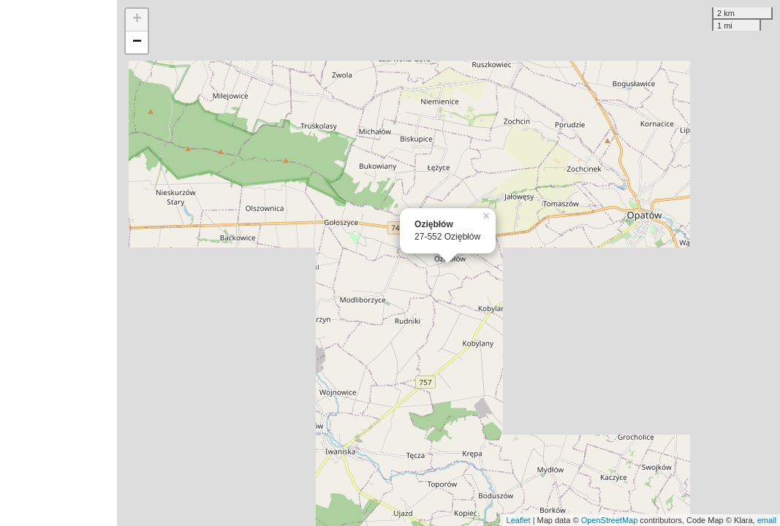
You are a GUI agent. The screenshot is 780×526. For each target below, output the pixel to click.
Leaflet (519, 520)
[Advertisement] (58, 263)
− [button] (137, 42)
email (766, 520)
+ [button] (137, 20)
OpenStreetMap (609, 520)
